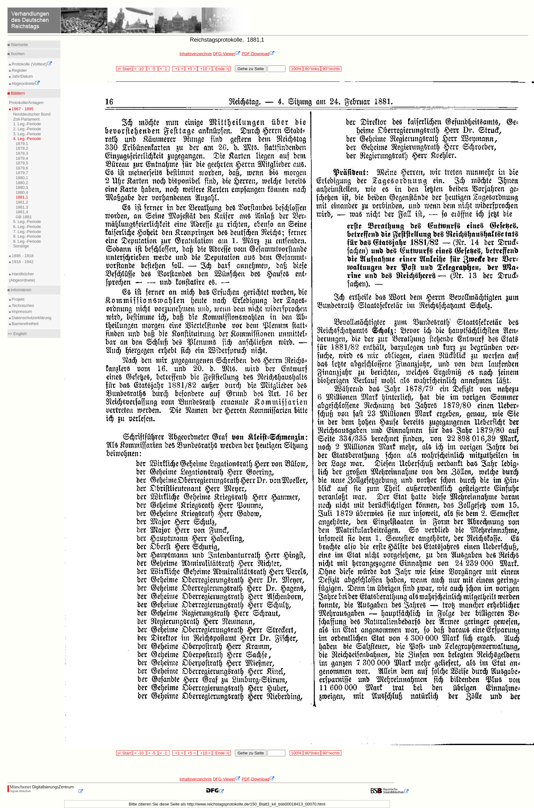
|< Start (124, 68)
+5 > (191, 68)
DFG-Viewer (227, 53)
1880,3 (22, 187)
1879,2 (22, 148)
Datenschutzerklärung (31, 317)
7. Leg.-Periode (27, 231)
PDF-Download (258, 53)
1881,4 (22, 212)
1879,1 (22, 143)
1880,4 (22, 192)
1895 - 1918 (22, 255)
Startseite (19, 44)
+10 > (205, 68)
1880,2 (22, 182)
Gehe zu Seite (250, 68)
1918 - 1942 (22, 261)
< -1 (164, 68)
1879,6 (22, 168)
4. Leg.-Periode (27, 138)
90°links (312, 68)
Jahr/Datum (22, 76)
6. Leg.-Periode (27, 226)
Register (19, 70)
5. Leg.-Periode (27, 221)
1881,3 (22, 207)
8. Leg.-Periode (27, 236)
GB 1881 (24, 217)
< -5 (152, 68)
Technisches (22, 305)
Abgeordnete (25, 83)
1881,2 (22, 202)
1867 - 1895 (22, 108)
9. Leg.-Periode (27, 241)
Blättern (17, 93)
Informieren (20, 289)
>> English (17, 333)
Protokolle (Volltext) (31, 64)
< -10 (139, 68)
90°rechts (331, 68)
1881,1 (22, 197)
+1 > (178, 68)
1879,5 (22, 163)
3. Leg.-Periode (27, 134)
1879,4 (22, 158)
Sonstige (21, 246)
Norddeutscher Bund (31, 114)
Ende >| (222, 68)
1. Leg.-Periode (27, 124)
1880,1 (22, 177)
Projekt (17, 299)
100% (296, 68)
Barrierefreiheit (25, 323)
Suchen (17, 53)
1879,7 (22, 172)
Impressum (21, 311)
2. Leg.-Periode (27, 129)
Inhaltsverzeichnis (195, 53)
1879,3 (22, 153)
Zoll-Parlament (26, 119)
